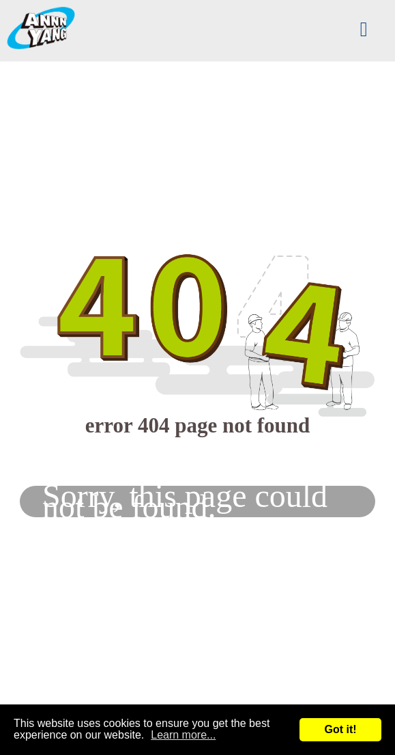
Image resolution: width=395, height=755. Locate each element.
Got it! (340, 729)
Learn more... (183, 735)
